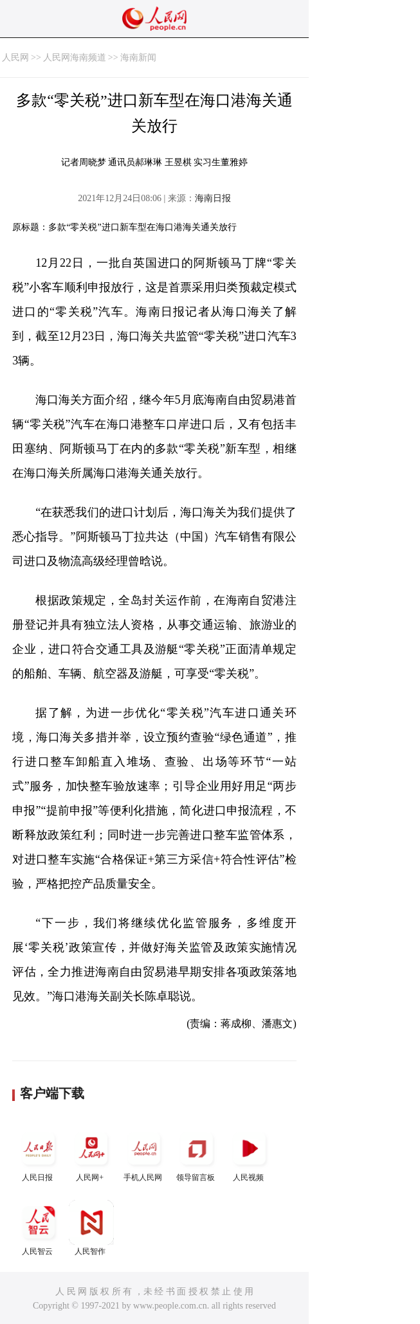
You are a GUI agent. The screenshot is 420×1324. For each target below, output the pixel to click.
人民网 (15, 57)
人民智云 (38, 1228)
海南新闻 (138, 57)
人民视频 (249, 1154)
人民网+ (91, 1154)
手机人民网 (144, 1154)
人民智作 (91, 1228)
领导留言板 (196, 1154)
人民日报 (38, 1154)
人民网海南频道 (74, 57)
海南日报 (213, 198)
